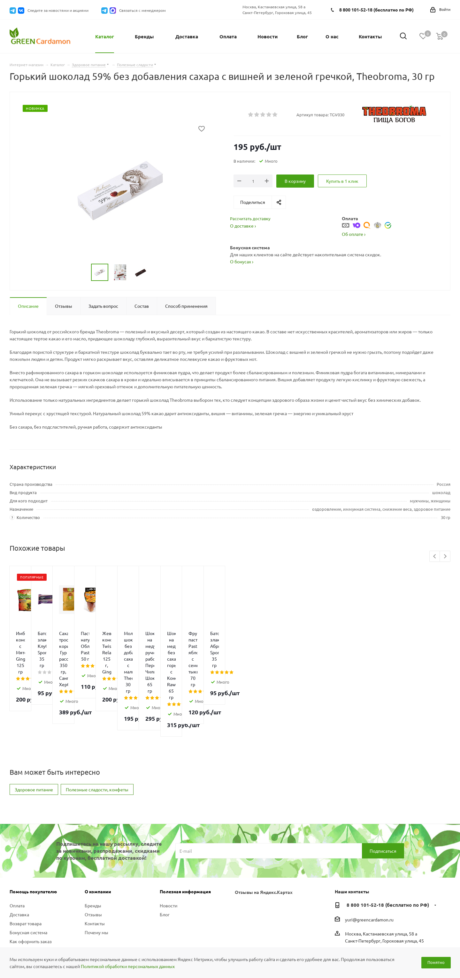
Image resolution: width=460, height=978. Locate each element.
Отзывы (93, 857)
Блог (165, 857)
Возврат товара (26, 866)
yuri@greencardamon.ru (369, 862)
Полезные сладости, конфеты (97, 732)
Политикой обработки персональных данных (128, 966)
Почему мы (96, 875)
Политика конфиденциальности (32, 904)
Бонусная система (28, 875)
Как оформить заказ (31, 884)
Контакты (95, 866)
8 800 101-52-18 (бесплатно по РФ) (376, 9)
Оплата (17, 848)
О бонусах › (241, 261)
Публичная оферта (29, 916)
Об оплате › (353, 234)
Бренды (93, 848)
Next (445, 556)
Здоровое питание (34, 732)
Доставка (19, 857)
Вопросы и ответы (29, 893)
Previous (435, 556)
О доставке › (243, 226)
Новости (168, 848)
